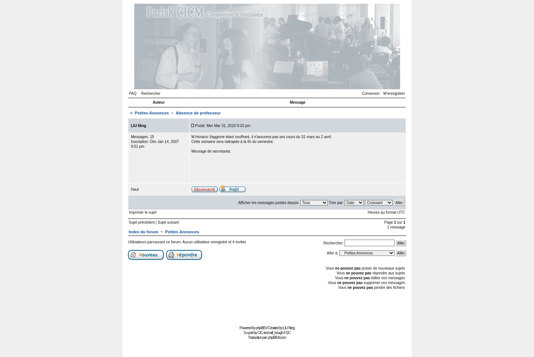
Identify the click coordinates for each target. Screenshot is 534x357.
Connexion (371, 93)
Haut (135, 189)
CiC (260, 333)
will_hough (276, 333)
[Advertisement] (267, 306)
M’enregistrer (394, 93)
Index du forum (143, 232)
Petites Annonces (152, 113)
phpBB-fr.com (277, 338)
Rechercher (151, 93)
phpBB (260, 328)
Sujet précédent (142, 222)
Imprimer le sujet (142, 212)
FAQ (132, 93)
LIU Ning (288, 328)
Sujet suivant (168, 222)
